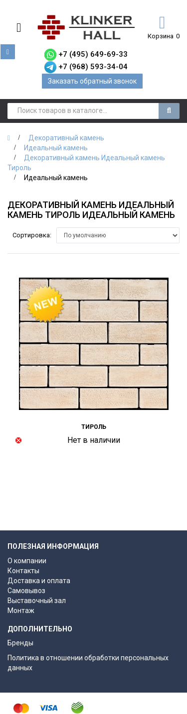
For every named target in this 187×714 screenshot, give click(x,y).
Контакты (23, 571)
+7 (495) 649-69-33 (93, 54)
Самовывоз (26, 591)
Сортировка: (31, 235)
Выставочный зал (36, 601)
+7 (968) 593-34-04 (93, 66)
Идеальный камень (56, 148)
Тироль (93, 426)
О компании (26, 561)
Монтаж (20, 610)
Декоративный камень (66, 138)
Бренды (20, 643)
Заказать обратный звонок (92, 81)
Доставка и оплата (38, 581)
